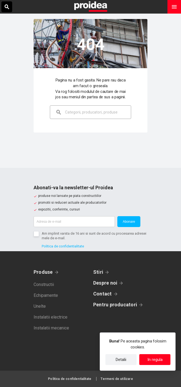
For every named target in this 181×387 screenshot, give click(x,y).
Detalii (121, 359)
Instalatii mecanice (51, 328)
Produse (43, 272)
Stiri (98, 272)
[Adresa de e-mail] (74, 221)
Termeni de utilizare (117, 379)
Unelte (40, 306)
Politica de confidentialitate (63, 246)
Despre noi (105, 283)
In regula (155, 359)
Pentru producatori (115, 304)
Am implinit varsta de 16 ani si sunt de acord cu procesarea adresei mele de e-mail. (94, 235)
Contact (102, 294)
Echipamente (46, 295)
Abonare (129, 222)
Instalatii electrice (50, 317)
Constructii (44, 284)
